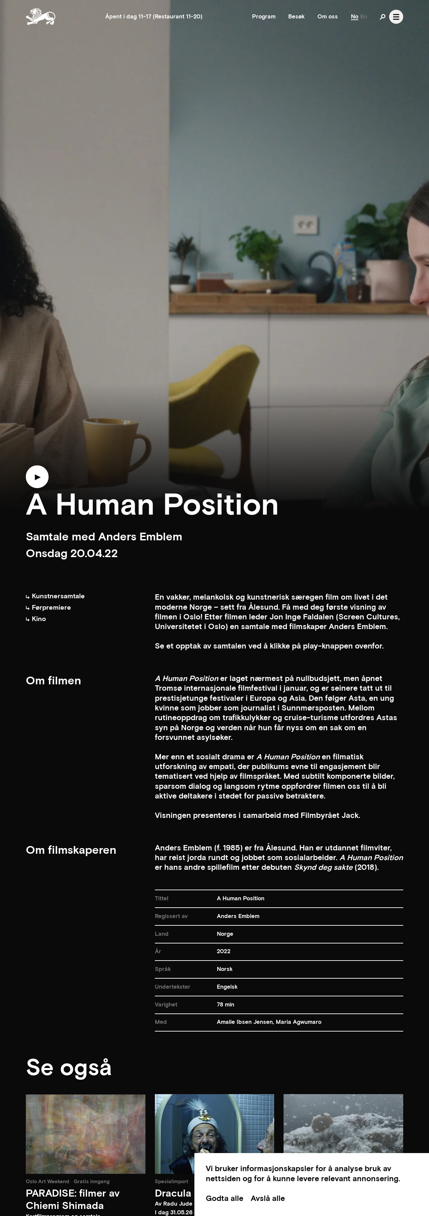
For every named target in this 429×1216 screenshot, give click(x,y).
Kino (36, 619)
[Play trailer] (37, 479)
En (363, 16)
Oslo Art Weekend (47, 1182)
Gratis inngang (92, 1182)
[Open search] (382, 16)
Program (263, 16)
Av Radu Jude (173, 1204)
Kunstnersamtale (55, 596)
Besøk (296, 16)
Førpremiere (48, 607)
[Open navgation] (396, 17)
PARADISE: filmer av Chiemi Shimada (73, 1200)
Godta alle (224, 1199)
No (354, 16)
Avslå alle (268, 1199)
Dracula (173, 1193)
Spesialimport (171, 1182)
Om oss (327, 16)
